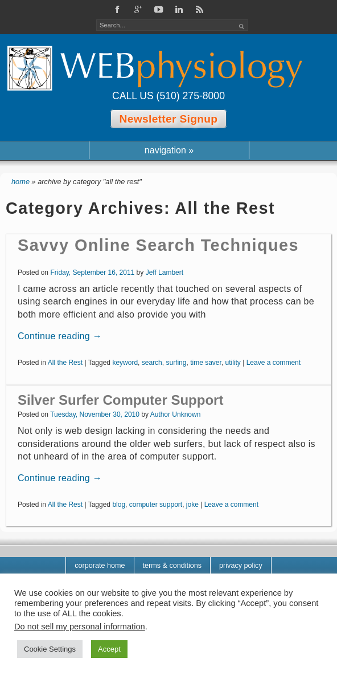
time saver (205, 363)
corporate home (100, 566)
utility (233, 363)
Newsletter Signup (169, 119)
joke (192, 505)
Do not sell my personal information (79, 626)
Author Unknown (175, 414)
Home (20, 181)
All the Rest (65, 363)
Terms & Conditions (172, 566)
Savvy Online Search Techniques (158, 245)
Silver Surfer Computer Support (120, 400)
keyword (125, 363)
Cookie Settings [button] (50, 649)
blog (118, 505)
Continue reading (60, 336)
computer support (155, 505)
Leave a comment (273, 363)
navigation (169, 150)
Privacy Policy (240, 566)
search (152, 363)
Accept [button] (109, 649)
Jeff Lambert (164, 272)
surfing (176, 363)
